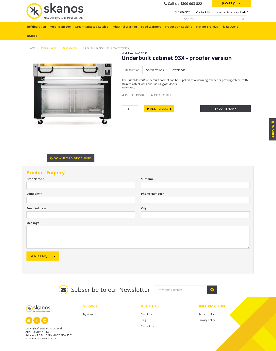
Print (127, 95)
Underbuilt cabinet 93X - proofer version (106, 48)
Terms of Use (207, 314)
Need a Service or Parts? (232, 12)
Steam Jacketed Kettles (91, 26)
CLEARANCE (182, 12)
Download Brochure (72, 158)
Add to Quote (159, 108)
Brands (32, 36)
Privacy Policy (207, 320)
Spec (155, 70)
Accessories (70, 48)
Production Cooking (178, 26)
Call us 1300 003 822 (183, 3)
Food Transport (61, 26)
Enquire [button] (273, 129)
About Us (146, 314)
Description (132, 70)
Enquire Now (225, 108)
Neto (55, 338)
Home (31, 48)
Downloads (177, 70)
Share (142, 95)
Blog (143, 320)
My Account (90, 314)
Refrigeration (36, 26)
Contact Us (203, 12)
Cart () (229, 3)
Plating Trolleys (207, 26)
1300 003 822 (161, 95)
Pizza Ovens (229, 26)
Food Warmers (151, 26)
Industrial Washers (125, 26)
